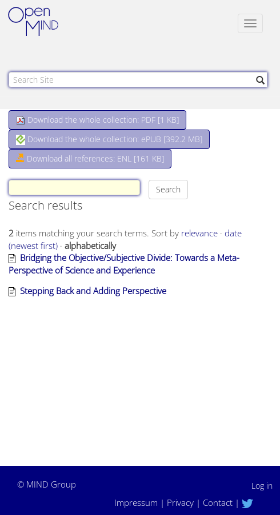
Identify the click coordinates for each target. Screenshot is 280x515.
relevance (199, 233)
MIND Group (51, 484)
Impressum (136, 502)
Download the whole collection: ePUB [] (109, 139)
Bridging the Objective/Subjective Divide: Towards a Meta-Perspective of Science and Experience (124, 263)
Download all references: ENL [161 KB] (90, 158)
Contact (218, 502)
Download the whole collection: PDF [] (97, 119)
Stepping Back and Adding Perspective (93, 290)
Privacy (180, 502)
